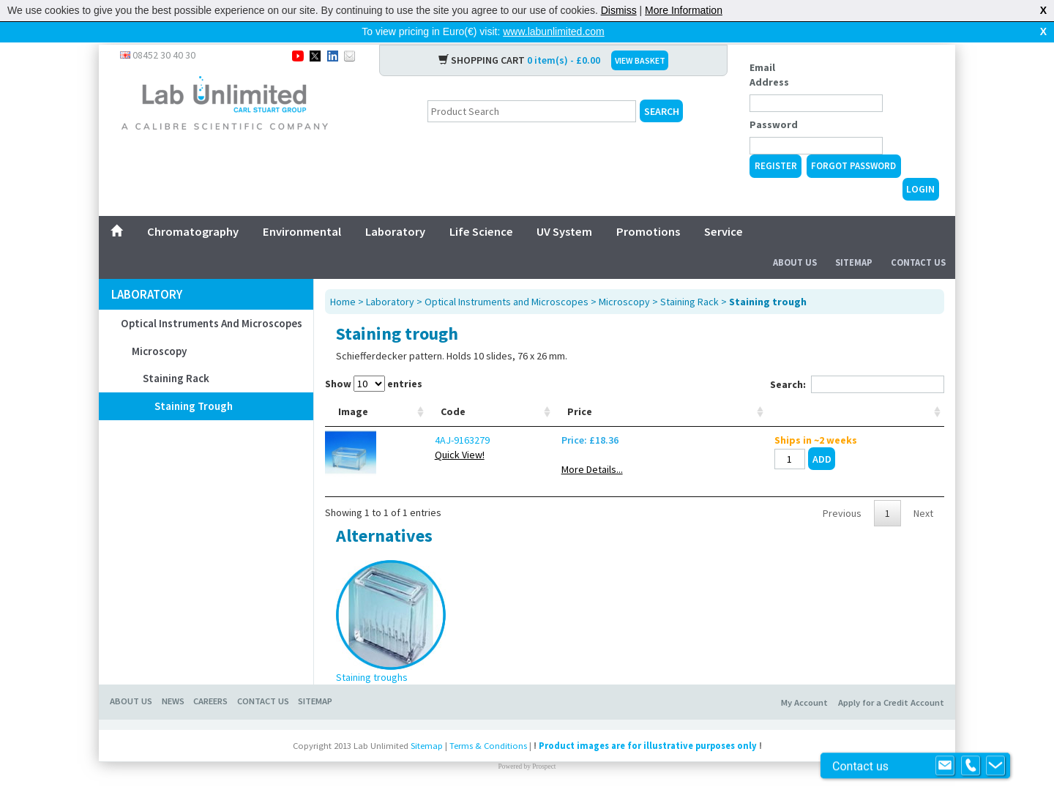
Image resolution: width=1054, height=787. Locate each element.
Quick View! (413, 445)
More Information (683, 10)
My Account (804, 693)
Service (723, 208)
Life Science (481, 208)
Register (776, 142)
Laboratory (395, 208)
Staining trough (193, 382)
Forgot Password (853, 142)
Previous (842, 504)
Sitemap (853, 239)
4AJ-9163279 (416, 431)
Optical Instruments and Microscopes (211, 300)
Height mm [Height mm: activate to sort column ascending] (692, 395)
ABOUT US (131, 692)
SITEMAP (315, 692)
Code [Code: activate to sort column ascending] (407, 402)
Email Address (769, 51)
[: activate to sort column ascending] (895, 395)
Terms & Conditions (488, 736)
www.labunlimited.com (554, 31)
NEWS (173, 692)
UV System (564, 208)
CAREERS (210, 692)
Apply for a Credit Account (891, 693)
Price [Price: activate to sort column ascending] (755, 402)
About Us (795, 239)
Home (343, 278)
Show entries (373, 360)
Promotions (648, 208)
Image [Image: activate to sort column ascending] (353, 402)
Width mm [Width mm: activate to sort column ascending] (562, 395)
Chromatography (193, 208)
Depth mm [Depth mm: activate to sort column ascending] (626, 395)
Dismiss (619, 10)
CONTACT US (263, 692)
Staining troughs (372, 668)
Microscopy (159, 328)
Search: (857, 361)
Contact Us (918, 239)
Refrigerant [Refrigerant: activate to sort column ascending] (493, 402)
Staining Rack (176, 355)
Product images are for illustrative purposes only (648, 736)
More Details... (768, 460)
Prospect (544, 757)
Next (923, 504)
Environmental (302, 208)
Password (774, 101)
